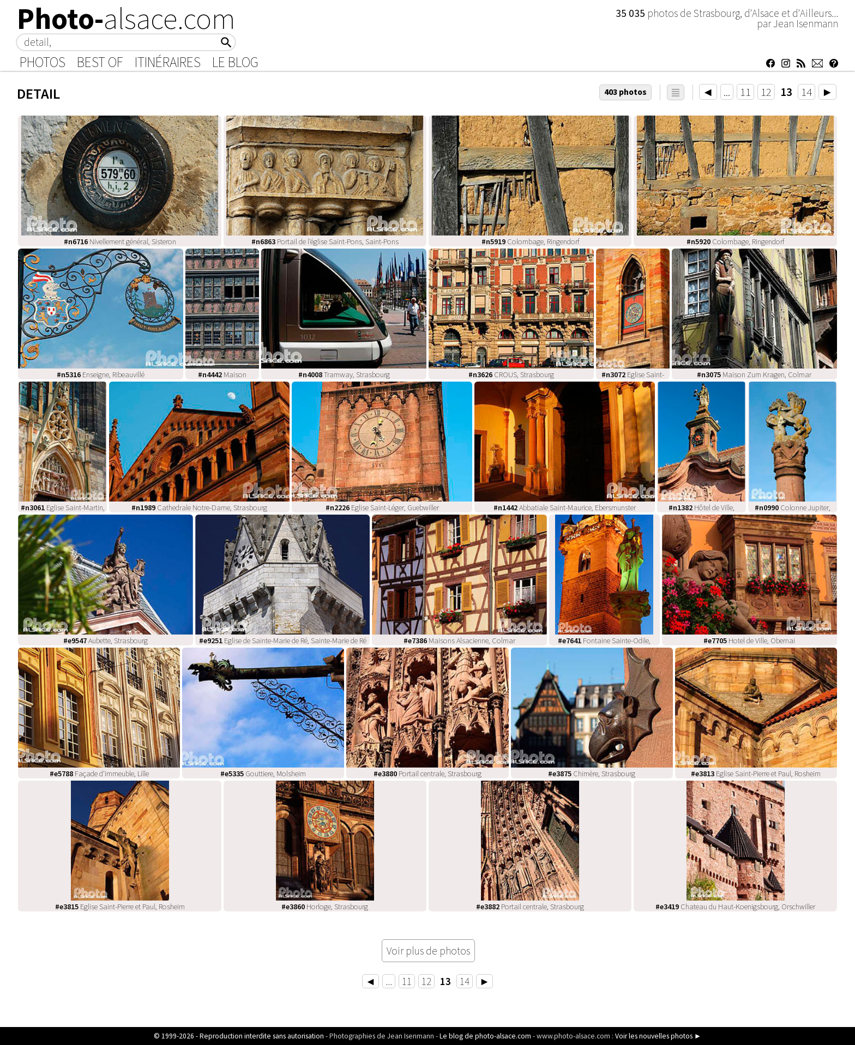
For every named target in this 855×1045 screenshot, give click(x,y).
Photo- (126, 18)
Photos (42, 62)
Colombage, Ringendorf (530, 241)
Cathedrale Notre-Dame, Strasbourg (199, 507)
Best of (100, 62)
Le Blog (235, 62)
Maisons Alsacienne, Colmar (459, 640)
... (727, 91)
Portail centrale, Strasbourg (427, 773)
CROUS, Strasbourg (511, 374)
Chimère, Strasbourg (591, 773)
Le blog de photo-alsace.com (485, 1036)
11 (745, 91)
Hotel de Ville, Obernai (749, 640)
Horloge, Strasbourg (324, 906)
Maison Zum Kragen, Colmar (754, 374)
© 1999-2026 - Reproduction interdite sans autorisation (239, 1036)
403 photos (625, 91)
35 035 (631, 13)
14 (806, 91)
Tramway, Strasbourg (344, 374)
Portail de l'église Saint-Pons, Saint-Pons (325, 241)
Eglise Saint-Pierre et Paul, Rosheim (756, 773)
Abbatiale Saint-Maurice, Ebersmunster (564, 507)
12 (766, 91)
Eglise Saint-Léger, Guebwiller (382, 507)
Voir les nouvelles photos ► (658, 1036)
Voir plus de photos (428, 950)
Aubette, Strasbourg (105, 640)
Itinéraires (168, 62)
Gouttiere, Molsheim (263, 773)
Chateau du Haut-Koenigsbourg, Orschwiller (735, 906)
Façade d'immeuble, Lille (99, 773)
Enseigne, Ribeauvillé (100, 374)
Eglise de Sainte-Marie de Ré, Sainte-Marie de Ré (282, 640)
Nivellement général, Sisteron (120, 241)
